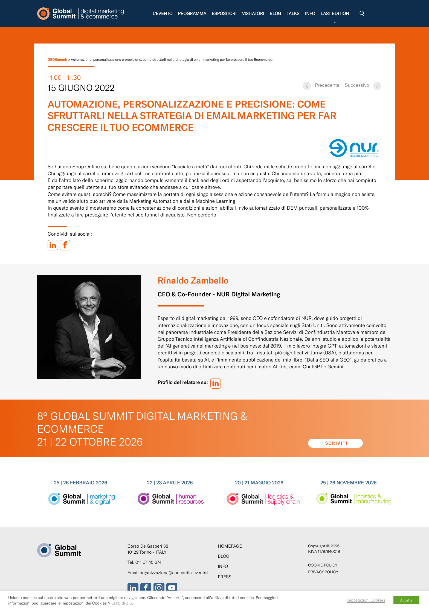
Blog (275, 13)
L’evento (163, 13)
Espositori (224, 13)
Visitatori (253, 13)
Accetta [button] (406, 600)
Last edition (335, 17)
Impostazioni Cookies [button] (366, 599)
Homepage (230, 546)
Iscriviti (335, 443)
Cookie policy (322, 565)
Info (310, 13)
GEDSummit (57, 59)
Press (224, 576)
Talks (292, 13)
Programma (192, 13)
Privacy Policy (323, 571)
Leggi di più (121, 602)
